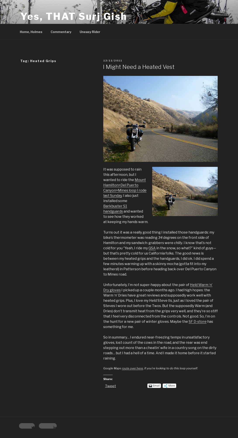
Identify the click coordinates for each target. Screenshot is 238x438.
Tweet (110, 385)
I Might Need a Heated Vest (138, 66)
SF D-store (198, 321)
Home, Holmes (31, 32)
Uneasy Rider (90, 32)
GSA (152, 248)
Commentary (61, 32)
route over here (132, 368)
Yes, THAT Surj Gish (73, 16)
